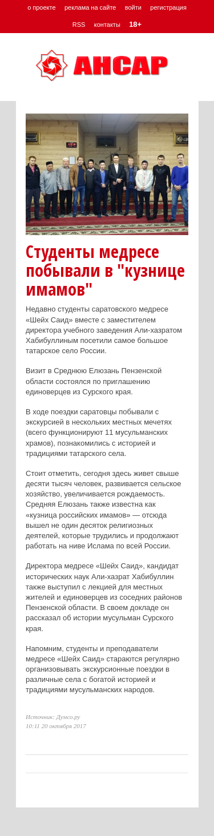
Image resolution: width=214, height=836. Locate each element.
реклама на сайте (90, 7)
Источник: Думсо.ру (53, 716)
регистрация (168, 7)
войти (133, 7)
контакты (107, 24)
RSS (79, 24)
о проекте (41, 7)
